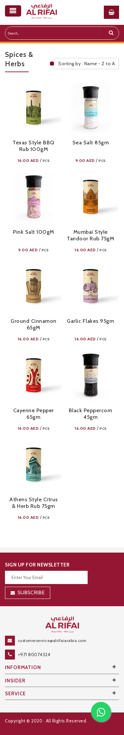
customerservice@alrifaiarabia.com (52, 640)
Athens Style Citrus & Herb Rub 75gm (33, 502)
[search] (111, 33)
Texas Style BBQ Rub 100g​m (34, 145)
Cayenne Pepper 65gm (33, 413)
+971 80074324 (34, 654)
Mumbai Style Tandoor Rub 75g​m (90, 235)
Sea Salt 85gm (90, 142)
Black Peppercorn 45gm (90, 413)
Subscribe (31, 592)
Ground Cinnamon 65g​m (34, 324)
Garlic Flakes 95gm (90, 321)
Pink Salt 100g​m (33, 232)
